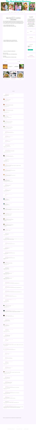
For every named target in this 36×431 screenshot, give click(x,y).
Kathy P (6, 334)
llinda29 (6, 194)
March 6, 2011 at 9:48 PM (9, 126)
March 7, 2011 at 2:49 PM (10, 194)
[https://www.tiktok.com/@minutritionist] (31, 38)
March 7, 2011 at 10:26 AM (9, 169)
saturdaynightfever (8, 299)
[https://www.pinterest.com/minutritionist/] (29, 38)
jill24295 (6, 247)
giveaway (19, 61)
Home (9, 12)
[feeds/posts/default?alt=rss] (34, 38)
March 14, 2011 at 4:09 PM (10, 295)
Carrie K (6, 229)
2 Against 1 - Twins (21, 209)
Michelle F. (7, 104)
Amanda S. (6, 339)
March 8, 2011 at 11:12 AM (10, 247)
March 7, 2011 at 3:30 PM (10, 213)
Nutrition (21, 12)
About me (12, 12)
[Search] (34, 32)
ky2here (6, 262)
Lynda (6, 208)
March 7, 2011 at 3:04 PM (9, 208)
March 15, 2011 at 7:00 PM (8, 371)
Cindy (6, 184)
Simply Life (6, 155)
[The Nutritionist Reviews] (18, 10)
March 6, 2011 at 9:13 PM (11, 104)
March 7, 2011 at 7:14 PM (10, 229)
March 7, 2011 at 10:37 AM (9, 174)
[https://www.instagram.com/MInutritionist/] (27, 38)
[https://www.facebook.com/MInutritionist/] (30, 38)
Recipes (18, 12)
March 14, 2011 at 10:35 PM (12, 310)
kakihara (6, 324)
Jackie (6, 164)
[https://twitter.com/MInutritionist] (33, 38)
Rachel (6, 115)
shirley (6, 198)
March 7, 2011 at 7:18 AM (10, 155)
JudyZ (6, 357)
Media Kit (15, 12)
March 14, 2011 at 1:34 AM (11, 282)
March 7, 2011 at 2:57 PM (9, 203)
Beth (5, 371)
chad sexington (7, 310)
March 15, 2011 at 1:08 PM (9, 357)
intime (6, 315)
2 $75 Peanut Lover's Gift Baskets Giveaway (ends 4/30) (31, 56)
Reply (4, 96)
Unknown (6, 295)
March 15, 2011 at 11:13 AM (10, 324)
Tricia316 (6, 213)
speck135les (6, 348)
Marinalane (7, 282)
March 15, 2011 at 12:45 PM (10, 339)
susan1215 (6, 361)
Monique (6, 131)
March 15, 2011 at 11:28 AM (10, 329)
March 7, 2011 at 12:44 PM (9, 189)
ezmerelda (6, 329)
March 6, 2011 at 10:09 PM (10, 140)
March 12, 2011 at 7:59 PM (11, 277)
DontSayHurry (7, 144)
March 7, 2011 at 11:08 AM (9, 179)
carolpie (6, 381)
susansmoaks (7, 319)
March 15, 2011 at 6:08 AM (9, 315)
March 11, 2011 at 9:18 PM (9, 262)
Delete (6, 96)
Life (24, 12)
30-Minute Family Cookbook (30, 22)
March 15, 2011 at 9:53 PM (10, 386)
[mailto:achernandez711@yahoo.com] (31, 39)
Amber (6, 179)
